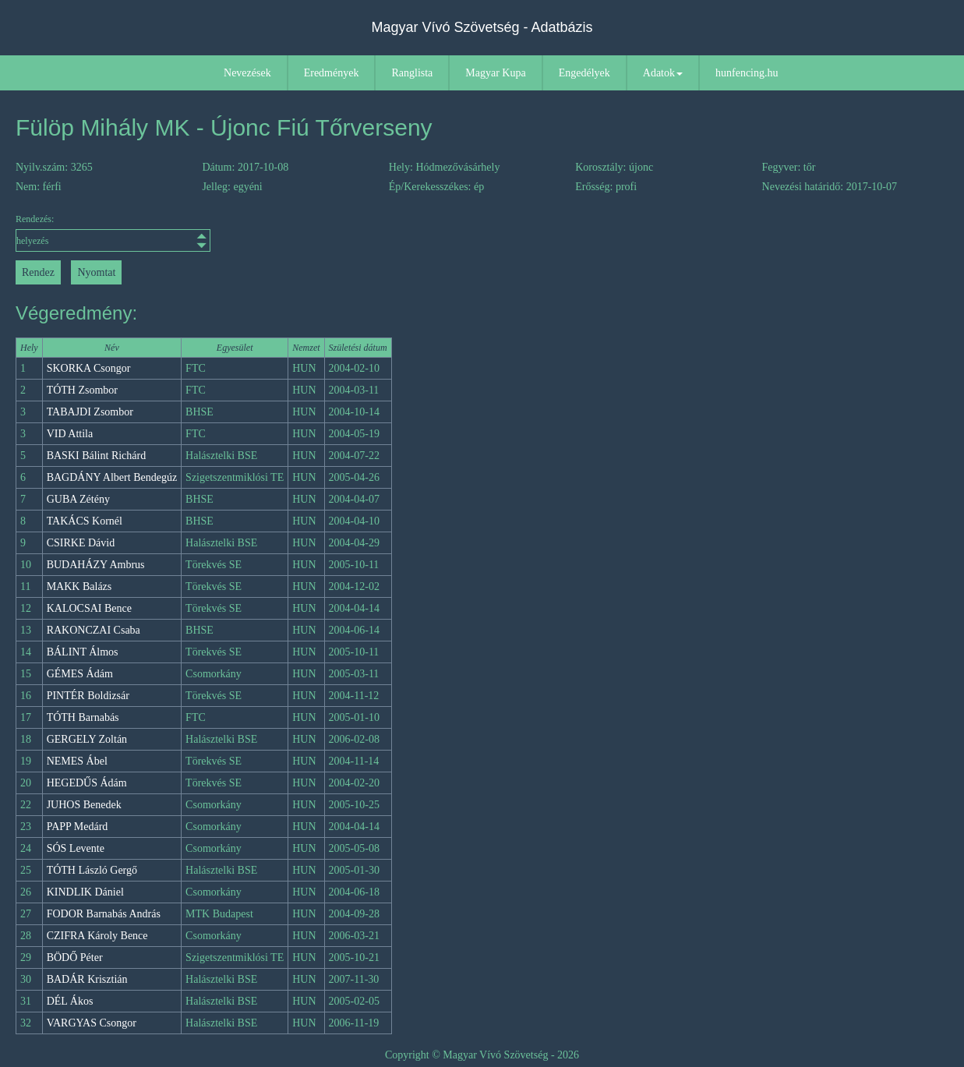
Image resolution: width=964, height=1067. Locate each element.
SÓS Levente (75, 848)
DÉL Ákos (70, 1001)
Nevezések (247, 73)
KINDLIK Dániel (85, 892)
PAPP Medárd (77, 826)
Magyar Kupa (495, 73)
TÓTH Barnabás (83, 717)
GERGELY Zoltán (87, 739)
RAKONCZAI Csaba (93, 630)
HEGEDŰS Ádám (87, 783)
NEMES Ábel (77, 761)
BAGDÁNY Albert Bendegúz (112, 477)
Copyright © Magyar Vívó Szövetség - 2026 (482, 1055)
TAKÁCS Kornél (84, 521)
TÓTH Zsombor (82, 390)
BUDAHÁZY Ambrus (96, 565)
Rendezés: (113, 233)
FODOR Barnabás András (104, 914)
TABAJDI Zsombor (90, 412)
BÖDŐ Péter (75, 957)
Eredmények (331, 73)
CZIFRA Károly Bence (97, 936)
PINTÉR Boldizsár (88, 695)
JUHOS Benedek (84, 805)
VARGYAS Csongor (91, 1023)
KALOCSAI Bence (89, 608)
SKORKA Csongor (89, 368)
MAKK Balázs (79, 586)
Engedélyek (584, 73)
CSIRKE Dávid (81, 543)
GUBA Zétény (78, 499)
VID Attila (70, 434)
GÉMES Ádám (80, 674)
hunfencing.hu (746, 73)
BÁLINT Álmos (82, 652)
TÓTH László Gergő (92, 870)
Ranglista (412, 73)
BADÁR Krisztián (87, 979)
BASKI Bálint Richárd (97, 455)
